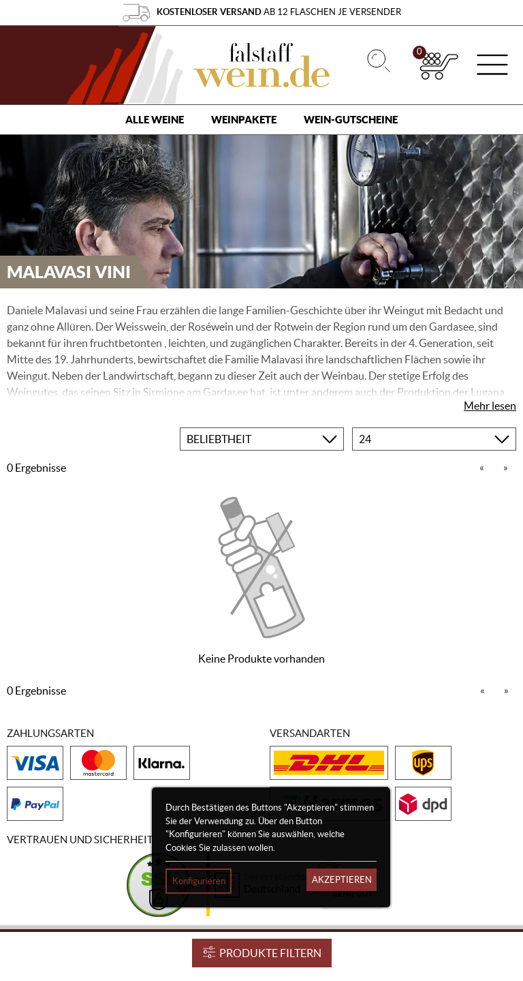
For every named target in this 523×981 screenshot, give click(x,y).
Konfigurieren (198, 881)
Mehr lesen (490, 405)
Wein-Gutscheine (351, 119)
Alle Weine (154, 119)
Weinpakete (243, 119)
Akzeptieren (342, 880)
